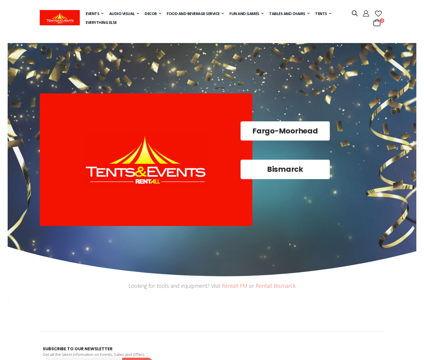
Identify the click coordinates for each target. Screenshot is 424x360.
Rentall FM (234, 285)
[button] (378, 13)
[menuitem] (93, 13)
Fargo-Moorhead (285, 131)
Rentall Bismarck (276, 285)
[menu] (212, 18)
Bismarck (285, 169)
